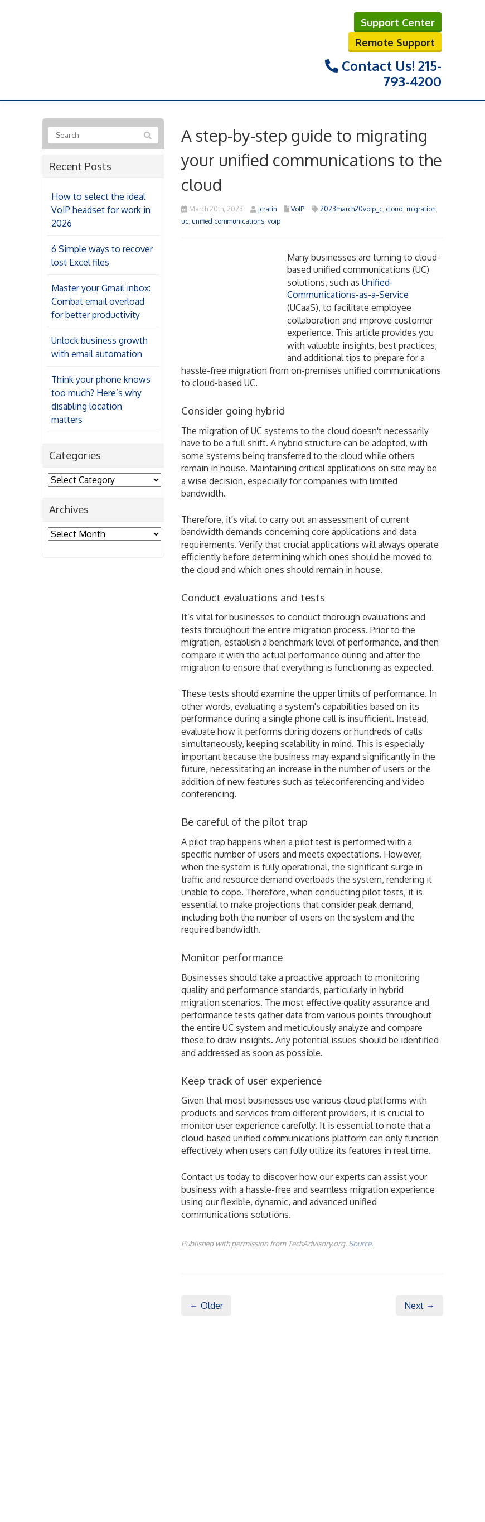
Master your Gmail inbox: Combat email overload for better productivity (101, 301)
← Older (206, 1305)
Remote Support (395, 42)
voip (274, 221)
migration (421, 209)
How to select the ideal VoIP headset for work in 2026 (101, 210)
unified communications (228, 221)
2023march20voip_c (351, 209)
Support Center (398, 22)
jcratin (267, 209)
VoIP (297, 209)
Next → (419, 1305)
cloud (394, 209)
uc (184, 221)
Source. (360, 1243)
